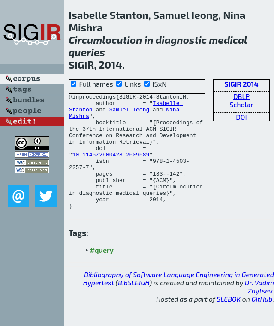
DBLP (241, 96)
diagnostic (181, 39)
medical (228, 39)
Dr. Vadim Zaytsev (259, 310)
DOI (241, 117)
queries (87, 52)
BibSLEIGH (133, 306)
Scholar (241, 104)
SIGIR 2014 (241, 84)
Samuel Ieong (129, 113)
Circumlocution (105, 39)
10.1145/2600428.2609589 (110, 167)
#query (102, 273)
